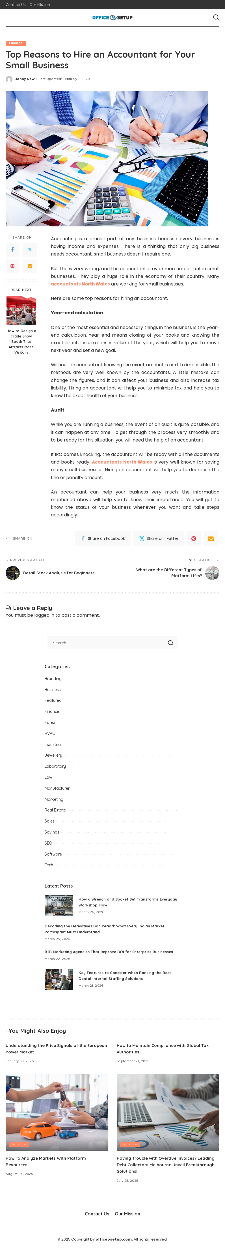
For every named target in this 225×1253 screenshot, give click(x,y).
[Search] (216, 17)
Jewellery (53, 755)
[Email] (30, 266)
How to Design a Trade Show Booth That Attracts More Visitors (21, 342)
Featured (53, 700)
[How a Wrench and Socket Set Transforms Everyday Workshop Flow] (59, 905)
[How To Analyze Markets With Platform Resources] (57, 1118)
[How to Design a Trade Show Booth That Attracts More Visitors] (21, 311)
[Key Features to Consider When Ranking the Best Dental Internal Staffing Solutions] (59, 985)
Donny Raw (24, 79)
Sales (50, 821)
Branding (53, 678)
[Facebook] (12, 250)
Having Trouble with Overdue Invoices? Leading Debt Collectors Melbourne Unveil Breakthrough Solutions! (163, 1170)
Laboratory (55, 766)
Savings (52, 832)
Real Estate (55, 810)
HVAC (50, 733)
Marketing (54, 799)
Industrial (53, 744)
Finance (15, 43)
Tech (49, 865)
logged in (44, 615)
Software (53, 854)
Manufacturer (57, 788)
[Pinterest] (12, 266)
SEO (48, 843)
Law (48, 777)
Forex (50, 722)
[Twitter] (30, 250)
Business (53, 689)
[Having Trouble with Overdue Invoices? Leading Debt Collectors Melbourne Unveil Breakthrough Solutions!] (168, 1118)
